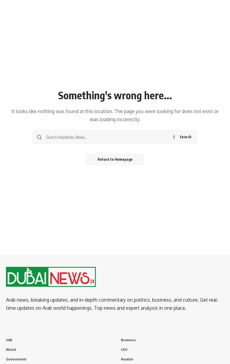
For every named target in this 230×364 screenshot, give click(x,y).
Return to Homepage (115, 159)
